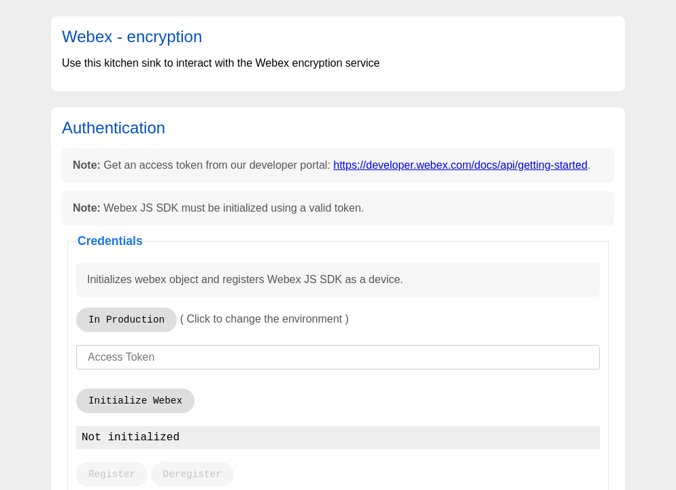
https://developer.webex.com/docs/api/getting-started (460, 165)
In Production (126, 319)
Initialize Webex (135, 400)
